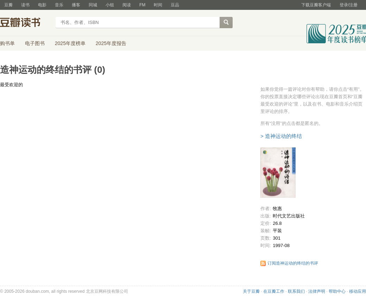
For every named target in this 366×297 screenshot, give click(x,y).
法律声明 (316, 291)
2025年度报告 (111, 43)
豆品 (175, 4)
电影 (42, 4)
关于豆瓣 (251, 291)
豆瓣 (8, 4)
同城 (93, 4)
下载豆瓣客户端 (316, 4)
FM (142, 4)
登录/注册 (349, 4)
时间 (158, 4)
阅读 (126, 4)
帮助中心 (337, 291)
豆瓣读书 (25, 23)
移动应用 (357, 291)
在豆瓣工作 (273, 291)
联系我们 (296, 291)
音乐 (59, 4)
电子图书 (35, 43)
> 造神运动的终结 (281, 136)
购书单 (7, 43)
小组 (110, 4)
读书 (25, 4)
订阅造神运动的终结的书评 (292, 263)
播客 (76, 4)
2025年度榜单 (70, 43)
